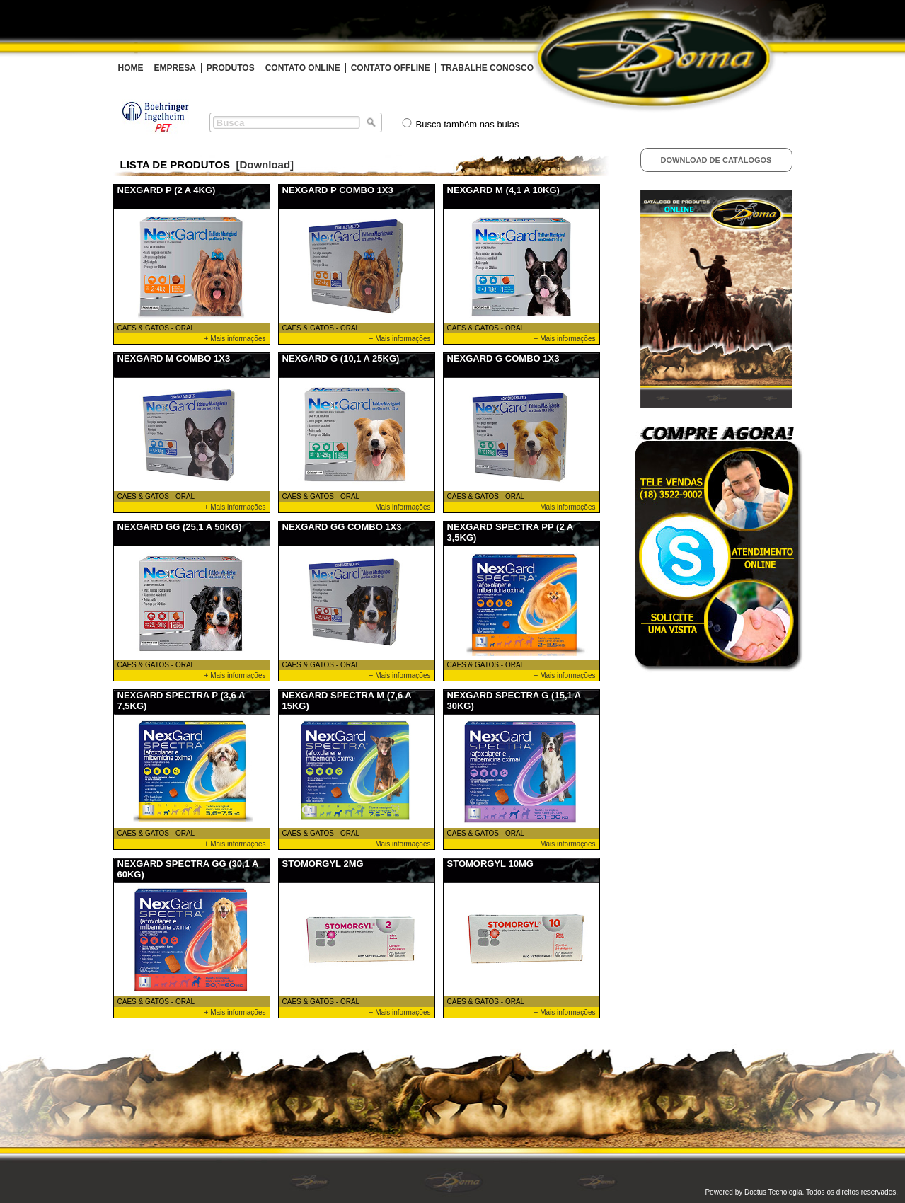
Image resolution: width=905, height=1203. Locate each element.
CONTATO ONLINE (302, 68)
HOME (131, 68)
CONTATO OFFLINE (390, 68)
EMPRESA (175, 68)
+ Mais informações (235, 339)
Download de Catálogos (716, 160)
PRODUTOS (231, 68)
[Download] (265, 165)
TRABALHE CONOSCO (487, 68)
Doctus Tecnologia (773, 1192)
